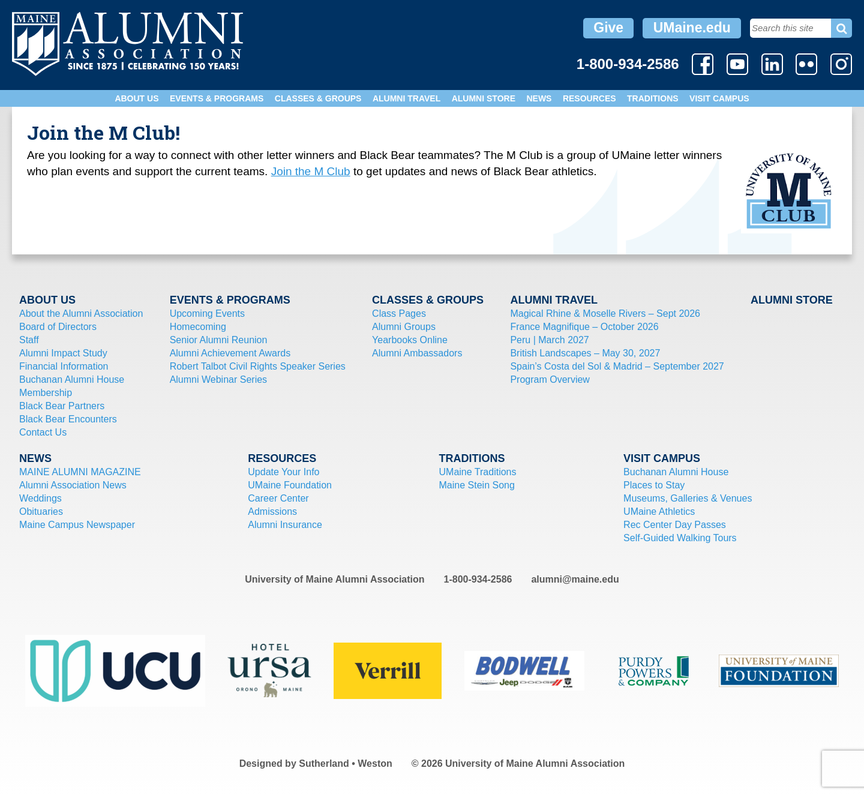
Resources (589, 98)
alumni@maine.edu (575, 579)
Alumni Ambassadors (417, 353)
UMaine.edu (692, 27)
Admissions (272, 511)
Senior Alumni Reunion (219, 340)
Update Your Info (283, 472)
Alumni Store (483, 98)
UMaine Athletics (659, 511)
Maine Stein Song (477, 485)
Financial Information (64, 366)
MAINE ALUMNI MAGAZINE (80, 472)
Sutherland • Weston (345, 763)
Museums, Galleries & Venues (687, 498)
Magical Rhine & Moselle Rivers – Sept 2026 (605, 313)
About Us (136, 98)
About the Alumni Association (81, 313)
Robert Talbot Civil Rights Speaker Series (258, 366)
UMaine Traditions (478, 472)
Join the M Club (310, 171)
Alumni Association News (73, 485)
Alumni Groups (404, 327)
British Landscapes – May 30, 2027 (585, 353)
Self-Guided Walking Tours (680, 538)
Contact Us (43, 432)
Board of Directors (58, 327)
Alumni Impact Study (63, 353)
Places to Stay (654, 485)
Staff (29, 340)
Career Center (278, 498)
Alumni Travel (406, 98)
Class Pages (399, 313)
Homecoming (198, 327)
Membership (45, 393)
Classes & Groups (318, 98)
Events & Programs (216, 98)
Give (608, 27)
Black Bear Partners (61, 406)
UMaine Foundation (290, 485)
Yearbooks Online (410, 340)
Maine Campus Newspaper (77, 525)
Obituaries (41, 511)
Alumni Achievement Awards (230, 353)
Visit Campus (719, 98)
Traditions (653, 98)
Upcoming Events (207, 313)
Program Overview (549, 379)
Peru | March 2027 (549, 340)
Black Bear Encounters (68, 419)
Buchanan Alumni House (71, 379)
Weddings (40, 498)
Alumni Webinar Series (218, 379)
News (538, 98)
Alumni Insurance (285, 525)
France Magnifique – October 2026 (584, 327)
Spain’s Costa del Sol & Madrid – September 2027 (617, 366)
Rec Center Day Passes (674, 525)
